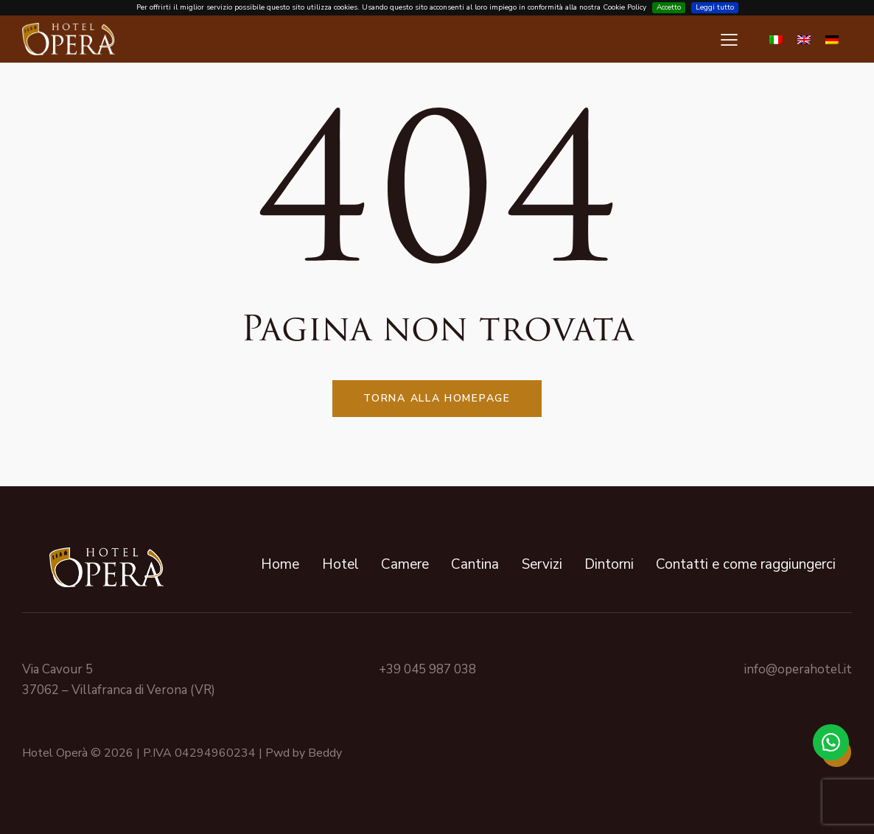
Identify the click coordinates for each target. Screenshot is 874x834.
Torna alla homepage (436, 398)
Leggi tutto (715, 7)
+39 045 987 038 (427, 669)
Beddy (325, 753)
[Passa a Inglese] (804, 39)
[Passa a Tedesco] (832, 39)
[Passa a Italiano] (776, 39)
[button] (729, 39)
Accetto (669, 7)
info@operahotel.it (798, 669)
